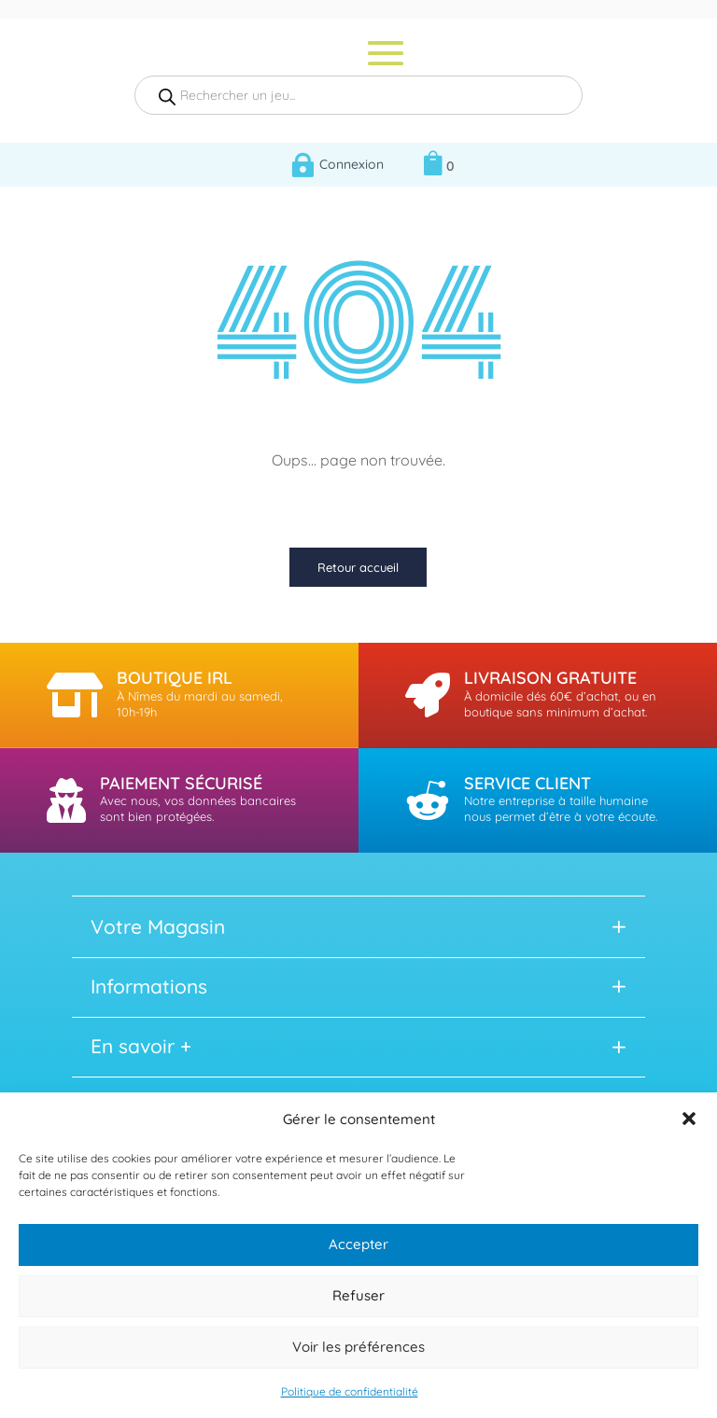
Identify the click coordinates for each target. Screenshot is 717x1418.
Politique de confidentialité (349, 1391)
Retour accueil (358, 567)
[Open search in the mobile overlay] (358, 95)
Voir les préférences (358, 1346)
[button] (689, 1118)
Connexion (351, 164)
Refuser (358, 1295)
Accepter (358, 1244)
